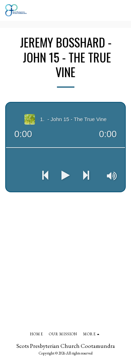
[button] (122, 10)
